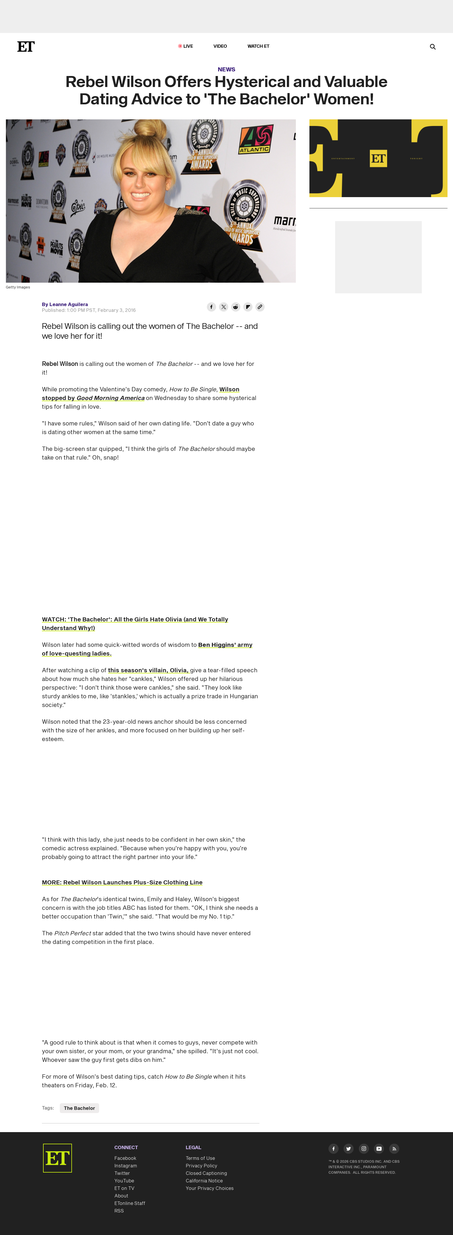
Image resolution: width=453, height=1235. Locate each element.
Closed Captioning (206, 1173)
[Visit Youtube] (379, 1150)
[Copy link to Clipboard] (260, 308)
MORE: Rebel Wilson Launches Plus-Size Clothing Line (122, 882)
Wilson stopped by (141, 394)
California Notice (204, 1180)
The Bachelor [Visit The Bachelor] (79, 1108)
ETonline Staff (129, 1203)
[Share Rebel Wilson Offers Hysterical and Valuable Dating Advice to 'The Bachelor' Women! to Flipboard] (248, 308)
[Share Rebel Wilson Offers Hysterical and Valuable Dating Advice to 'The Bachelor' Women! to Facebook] (211, 308)
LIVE (188, 46)
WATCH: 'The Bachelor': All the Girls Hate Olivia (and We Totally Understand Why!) (135, 624)
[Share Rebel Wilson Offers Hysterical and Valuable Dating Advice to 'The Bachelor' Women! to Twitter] (223, 308)
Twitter (122, 1173)
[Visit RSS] (394, 1150)
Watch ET (259, 46)
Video (220, 46)
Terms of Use (200, 1158)
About (121, 1196)
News (226, 69)
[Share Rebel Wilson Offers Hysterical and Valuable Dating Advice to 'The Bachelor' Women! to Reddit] (236, 308)
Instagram (125, 1165)
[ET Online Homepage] (26, 46)
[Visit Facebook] (333, 1150)
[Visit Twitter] (349, 1150)
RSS (119, 1211)
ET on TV (124, 1188)
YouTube (124, 1180)
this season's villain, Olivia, (149, 670)
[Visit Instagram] (364, 1150)
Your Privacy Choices (210, 1188)
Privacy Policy (201, 1165)
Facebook (125, 1158)
